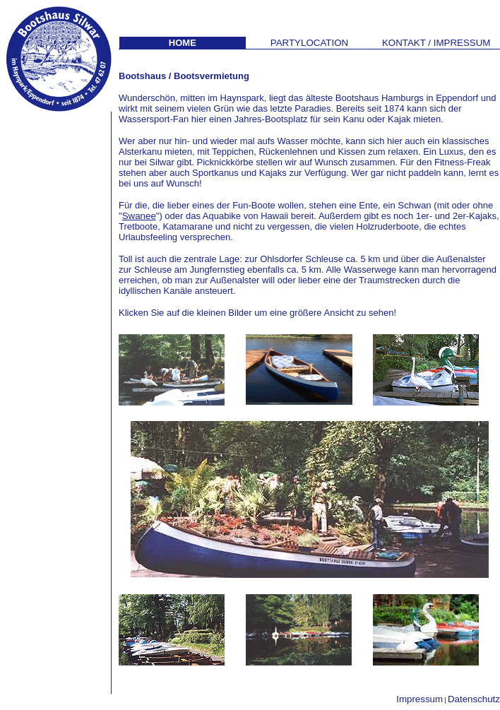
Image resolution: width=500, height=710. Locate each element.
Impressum (419, 699)
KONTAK (436, 42)
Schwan (414, 205)
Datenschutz (474, 699)
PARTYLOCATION (309, 42)
